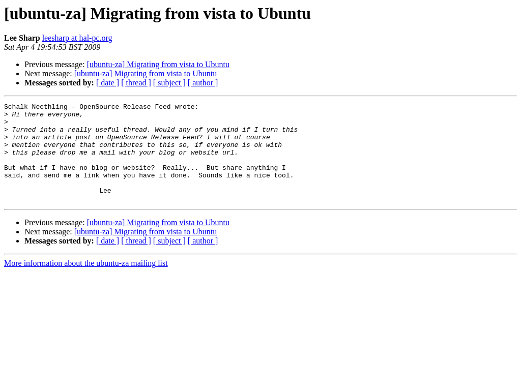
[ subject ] (169, 82)
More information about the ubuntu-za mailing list (86, 283)
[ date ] (107, 82)
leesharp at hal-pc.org (77, 38)
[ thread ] (136, 82)
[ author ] (203, 82)
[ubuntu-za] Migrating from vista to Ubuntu (158, 64)
